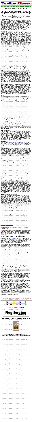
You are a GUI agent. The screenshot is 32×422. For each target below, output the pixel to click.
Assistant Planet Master (17, 238)
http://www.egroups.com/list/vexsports (16, 142)
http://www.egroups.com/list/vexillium (19, 122)
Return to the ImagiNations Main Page (16, 308)
